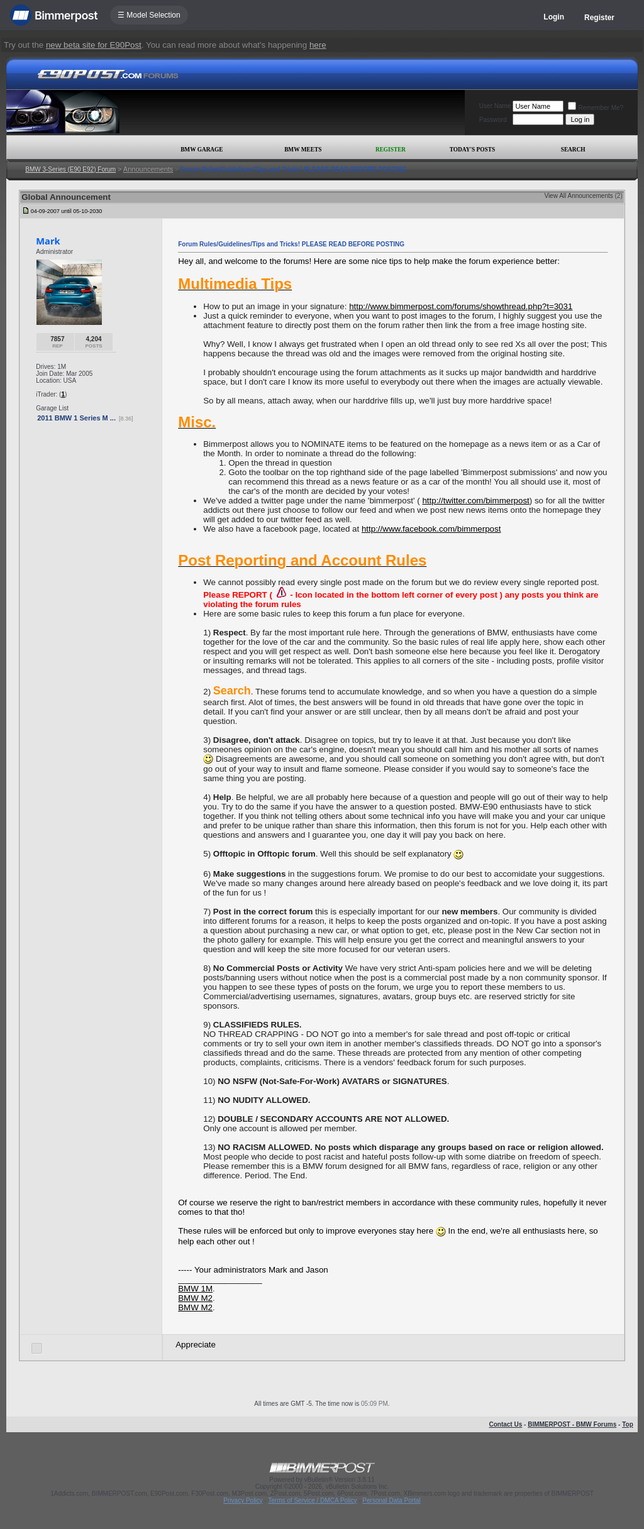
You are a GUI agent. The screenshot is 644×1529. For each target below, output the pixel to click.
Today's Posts (472, 149)
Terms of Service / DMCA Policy (312, 1500)
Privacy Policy (242, 1500)
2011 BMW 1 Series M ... (76, 418)
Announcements (148, 169)
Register (599, 17)
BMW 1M (195, 1288)
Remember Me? (595, 107)
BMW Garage (201, 149)
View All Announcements (578, 195)
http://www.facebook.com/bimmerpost (431, 529)
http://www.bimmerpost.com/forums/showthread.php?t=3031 (460, 306)
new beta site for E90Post (94, 45)
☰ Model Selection (149, 15)
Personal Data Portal (391, 1500)
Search (573, 149)
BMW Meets (302, 149)
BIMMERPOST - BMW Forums (572, 1424)
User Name (495, 105)
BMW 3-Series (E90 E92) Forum (70, 169)
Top (627, 1424)
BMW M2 (195, 1298)
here (317, 45)
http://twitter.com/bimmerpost (475, 500)
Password (493, 119)
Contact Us (505, 1424)
